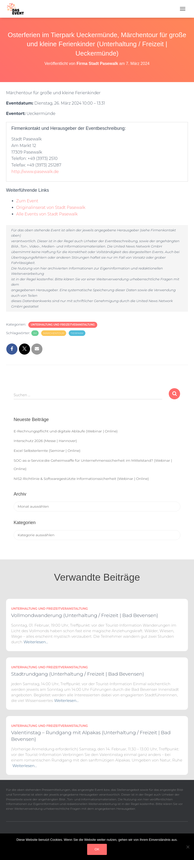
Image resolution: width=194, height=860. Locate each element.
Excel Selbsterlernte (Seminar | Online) (47, 450)
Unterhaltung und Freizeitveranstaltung (63, 324)
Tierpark (77, 333)
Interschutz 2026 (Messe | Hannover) (45, 440)
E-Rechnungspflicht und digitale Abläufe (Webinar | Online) (66, 431)
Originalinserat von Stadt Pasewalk (50, 207)
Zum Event (27, 201)
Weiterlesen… (35, 642)
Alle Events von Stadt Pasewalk (47, 214)
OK (97, 849)
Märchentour (53, 333)
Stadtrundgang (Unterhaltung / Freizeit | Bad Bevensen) (77, 674)
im (35, 333)
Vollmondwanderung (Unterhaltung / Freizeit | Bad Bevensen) (84, 615)
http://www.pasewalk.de (35, 171)
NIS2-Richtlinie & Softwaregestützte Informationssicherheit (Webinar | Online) (81, 478)
